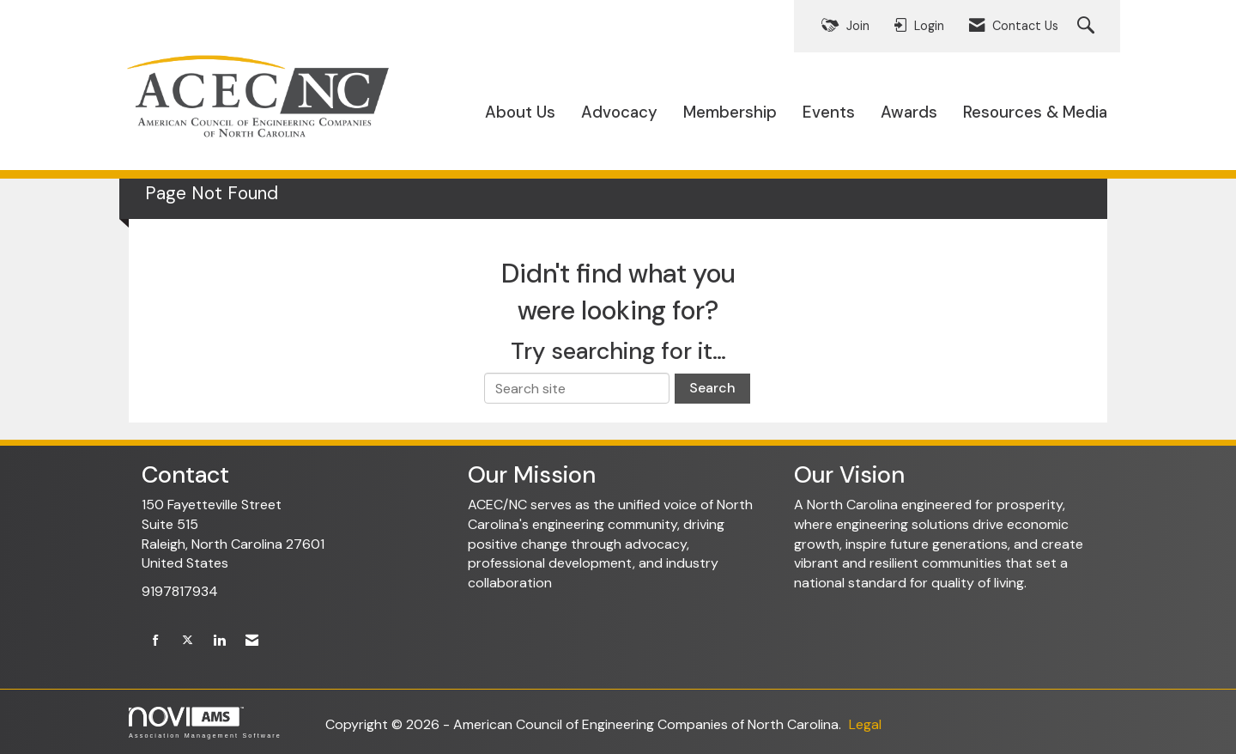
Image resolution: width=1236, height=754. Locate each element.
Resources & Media (1035, 112)
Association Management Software (205, 723)
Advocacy (619, 112)
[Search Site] (1088, 26)
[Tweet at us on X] (187, 641)
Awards (909, 112)
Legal (865, 724)
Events (829, 112)
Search (712, 388)
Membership (730, 112)
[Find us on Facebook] (156, 641)
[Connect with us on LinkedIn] (219, 641)
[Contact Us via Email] (252, 641)
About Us (520, 112)
